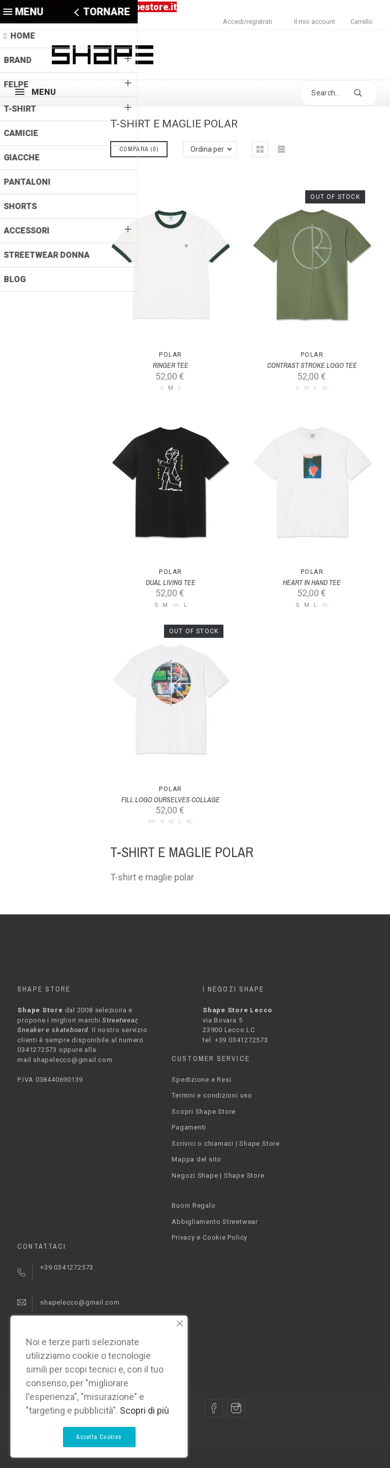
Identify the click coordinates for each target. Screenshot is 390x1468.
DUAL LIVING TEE (171, 582)
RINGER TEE (170, 365)
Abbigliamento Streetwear (215, 1221)
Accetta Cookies (99, 1437)
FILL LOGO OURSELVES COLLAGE (170, 799)
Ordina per (207, 149)
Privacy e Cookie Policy (209, 1237)
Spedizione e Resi (201, 1079)
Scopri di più (144, 1410)
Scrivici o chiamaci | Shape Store (226, 1143)
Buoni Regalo (193, 1205)
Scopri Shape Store (204, 1111)
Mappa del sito (196, 1159)
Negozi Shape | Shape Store (218, 1175)
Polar (170, 354)
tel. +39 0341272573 (235, 1040)
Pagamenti (189, 1127)
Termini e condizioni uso (212, 1095)
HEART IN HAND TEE (312, 582)
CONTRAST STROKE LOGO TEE (312, 365)
